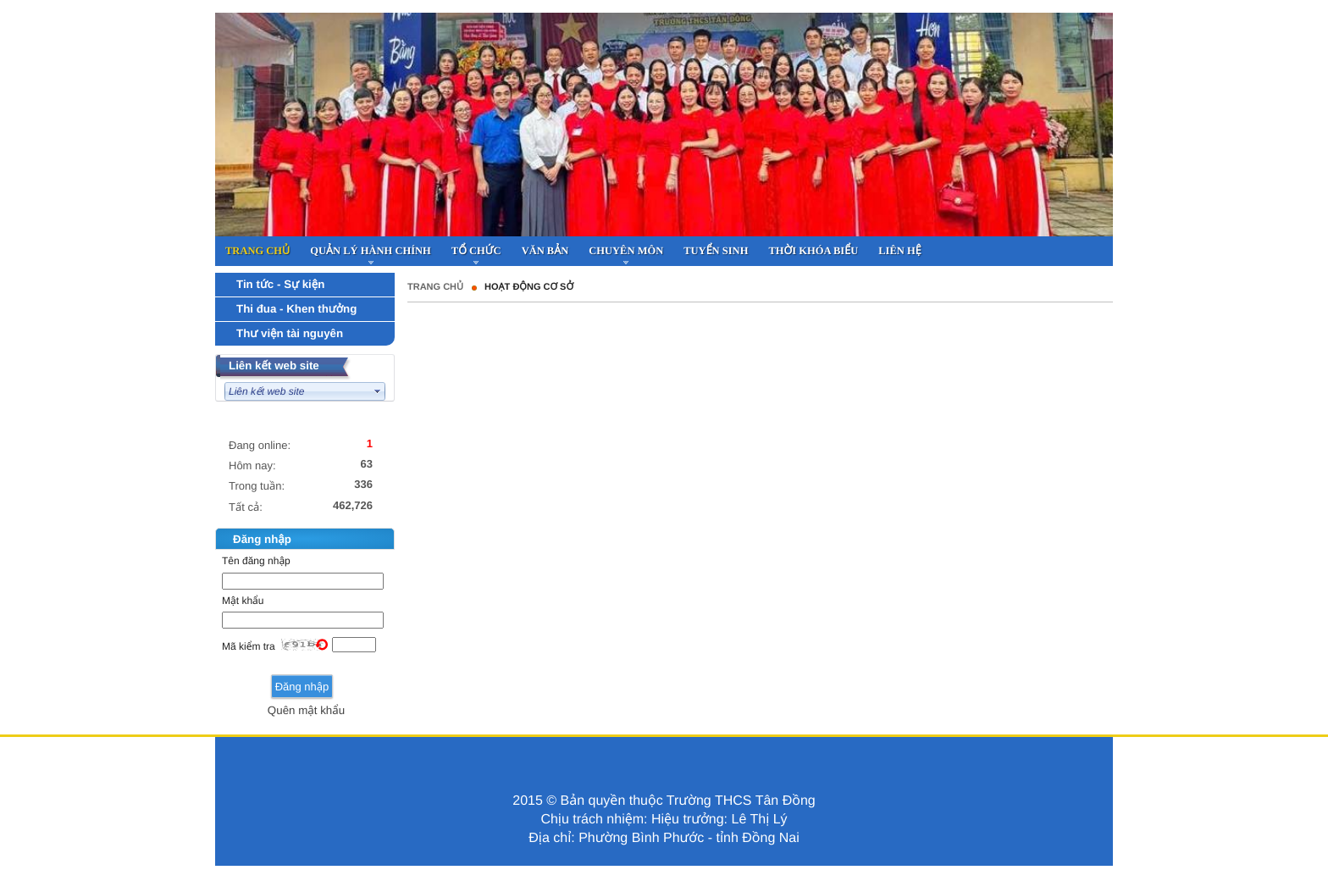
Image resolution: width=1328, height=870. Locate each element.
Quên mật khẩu (306, 710)
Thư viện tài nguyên (289, 333)
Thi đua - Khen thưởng (296, 308)
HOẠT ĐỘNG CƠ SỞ (528, 287)
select (377, 391)
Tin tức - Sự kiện (280, 284)
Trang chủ (435, 287)
